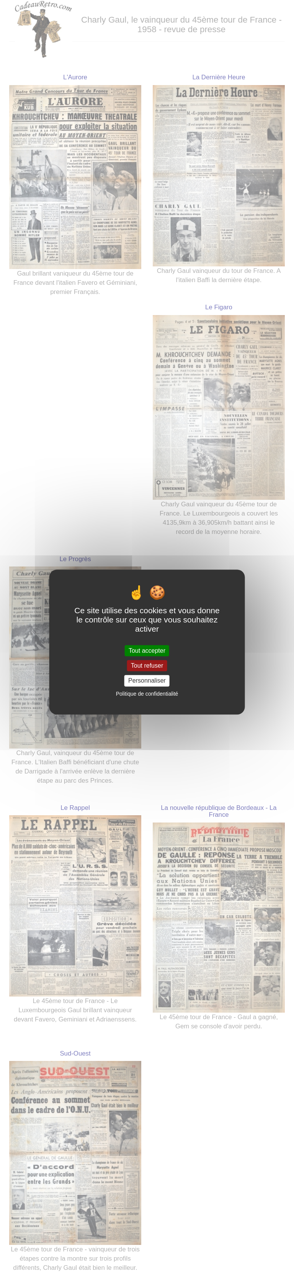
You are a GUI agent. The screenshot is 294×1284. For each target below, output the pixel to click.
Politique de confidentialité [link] (147, 694)
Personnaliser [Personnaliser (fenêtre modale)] (147, 681)
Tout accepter (147, 650)
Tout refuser (147, 665)
